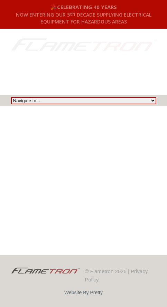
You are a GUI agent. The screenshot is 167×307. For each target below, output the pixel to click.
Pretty (96, 292)
